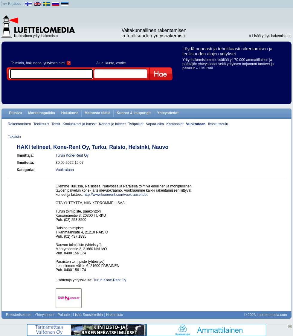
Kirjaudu (14, 3)
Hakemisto (114, 315)
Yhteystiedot (167, 113)
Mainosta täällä (97, 113)
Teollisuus (41, 124)
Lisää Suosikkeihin (88, 315)
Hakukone (69, 113)
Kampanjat (175, 124)
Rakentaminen (19, 124)
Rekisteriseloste (18, 315)
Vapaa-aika (155, 124)
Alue (99, 63)
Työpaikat (136, 124)
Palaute (64, 315)
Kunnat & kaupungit (134, 113)
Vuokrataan (195, 124)
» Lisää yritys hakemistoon (270, 36)
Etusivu (15, 113)
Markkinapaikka (41, 113)
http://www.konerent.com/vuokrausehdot (115, 195)
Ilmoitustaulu (218, 124)
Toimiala (17, 63)
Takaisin (14, 137)
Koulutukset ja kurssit (79, 124)
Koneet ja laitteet (112, 124)
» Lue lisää (204, 68)
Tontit (55, 124)
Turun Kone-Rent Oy (72, 155)
